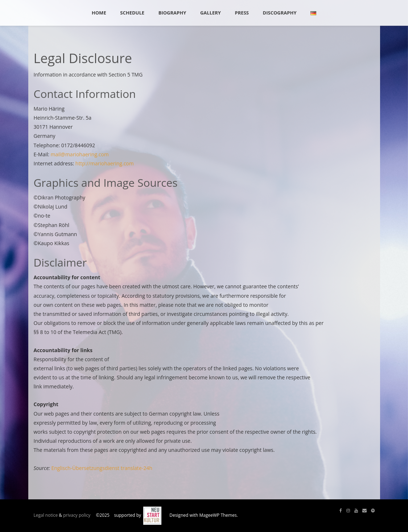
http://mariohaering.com (104, 163)
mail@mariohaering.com (80, 154)
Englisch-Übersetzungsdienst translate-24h (101, 468)
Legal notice (46, 515)
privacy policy (76, 515)
